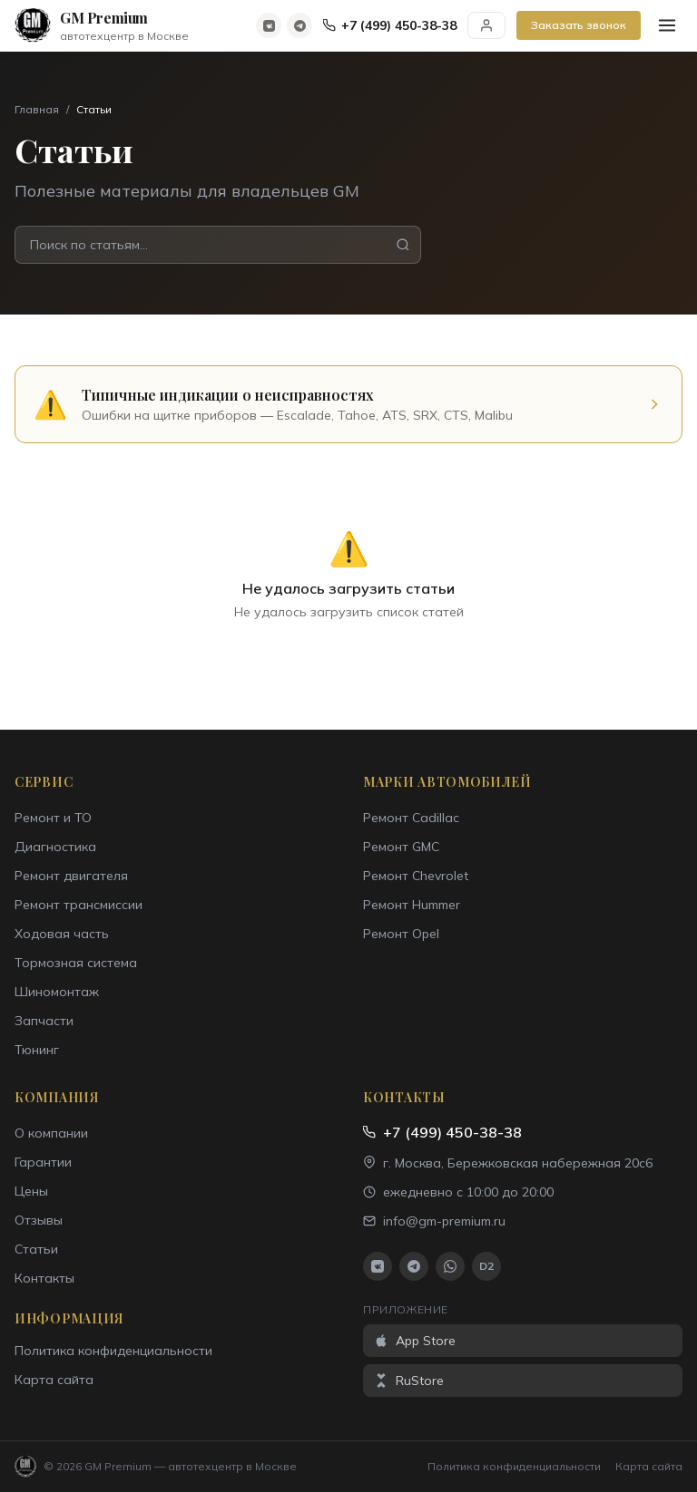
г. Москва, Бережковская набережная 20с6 (508, 1163)
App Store (415, 1340)
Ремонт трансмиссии (78, 904)
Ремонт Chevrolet (415, 875)
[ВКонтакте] (268, 25)
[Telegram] (299, 25)
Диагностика (55, 846)
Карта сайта (54, 1379)
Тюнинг (37, 1049)
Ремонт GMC (401, 846)
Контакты (44, 1278)
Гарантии (43, 1162)
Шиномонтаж (57, 991)
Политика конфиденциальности (113, 1350)
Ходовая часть (62, 933)
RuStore (409, 1380)
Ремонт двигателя (71, 875)
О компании (51, 1133)
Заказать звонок (578, 25)
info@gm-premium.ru (434, 1221)
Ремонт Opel (401, 933)
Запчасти (44, 1020)
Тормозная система (76, 962)
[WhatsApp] (450, 1266)
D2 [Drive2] (486, 1266)
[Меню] (667, 25)
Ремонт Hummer (411, 904)
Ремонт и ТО (53, 817)
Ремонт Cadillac (411, 817)
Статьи (36, 1249)
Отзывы (39, 1220)
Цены (31, 1191)
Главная (37, 109)
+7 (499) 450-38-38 (389, 25)
